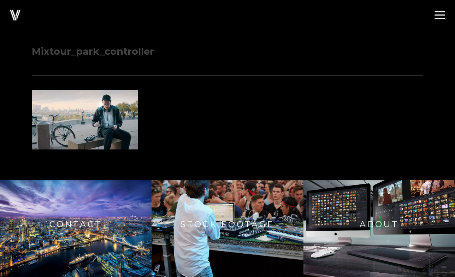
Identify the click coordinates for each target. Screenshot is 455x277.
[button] (440, 15)
